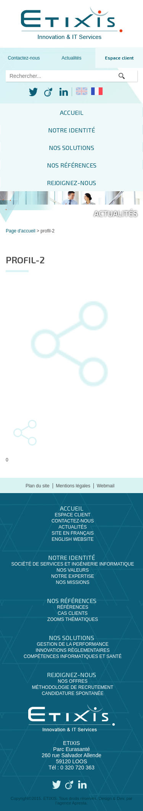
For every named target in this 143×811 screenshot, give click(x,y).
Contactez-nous (24, 58)
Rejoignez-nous (71, 182)
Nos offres (72, 681)
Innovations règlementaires (72, 650)
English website (72, 539)
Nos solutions (71, 147)
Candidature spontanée (72, 693)
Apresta (79, 803)
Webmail (105, 486)
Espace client (119, 57)
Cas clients (73, 613)
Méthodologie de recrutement (72, 687)
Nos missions (72, 582)
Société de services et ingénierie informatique (72, 564)
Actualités (72, 58)
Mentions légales (73, 486)
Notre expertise (72, 576)
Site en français (72, 533)
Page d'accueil (20, 231)
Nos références (71, 165)
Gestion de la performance (72, 644)
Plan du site (38, 486)
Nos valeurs (72, 570)
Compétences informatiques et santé (73, 656)
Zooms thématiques (72, 619)
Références (72, 607)
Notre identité (71, 130)
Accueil (72, 112)
